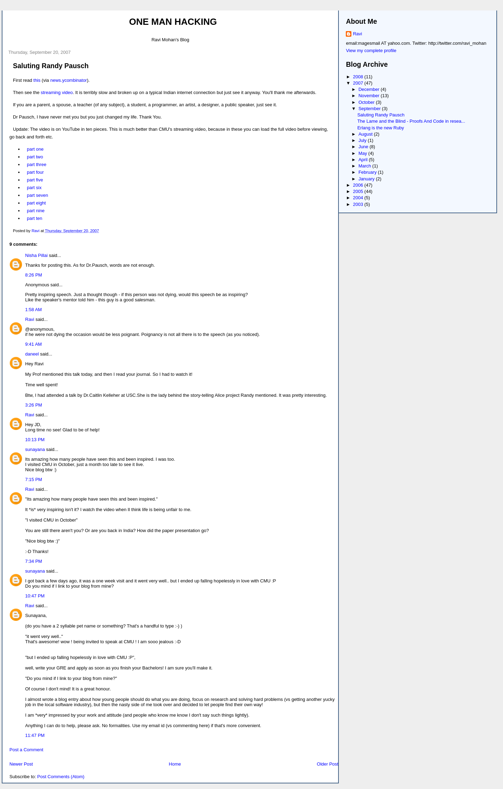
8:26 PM (33, 275)
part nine (36, 210)
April (363, 159)
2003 (359, 204)
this (37, 80)
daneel (32, 354)
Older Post (327, 764)
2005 (359, 191)
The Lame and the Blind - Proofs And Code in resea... (411, 121)
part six (34, 187)
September (370, 108)
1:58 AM (33, 309)
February (368, 172)
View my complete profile (371, 50)
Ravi (29, 319)
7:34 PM (33, 561)
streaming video (57, 92)
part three (36, 164)
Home (175, 764)
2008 (359, 76)
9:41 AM (33, 344)
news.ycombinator (68, 80)
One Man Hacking (173, 21)
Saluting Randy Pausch (380, 114)
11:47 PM (35, 735)
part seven (37, 195)
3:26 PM (33, 405)
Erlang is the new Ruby (380, 127)
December (369, 89)
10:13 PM (35, 439)
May (363, 153)
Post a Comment (26, 749)
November (369, 95)
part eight (36, 203)
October (367, 102)
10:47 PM (35, 595)
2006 (359, 185)
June (364, 146)
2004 (359, 197)
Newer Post (21, 764)
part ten (34, 218)
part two (35, 156)
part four (35, 172)
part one (35, 149)
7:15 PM (33, 479)
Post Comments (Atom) (61, 776)
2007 (359, 83)
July (363, 140)
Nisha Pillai (36, 255)
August (366, 134)
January (367, 178)
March (365, 165)
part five (35, 179)
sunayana (35, 449)
